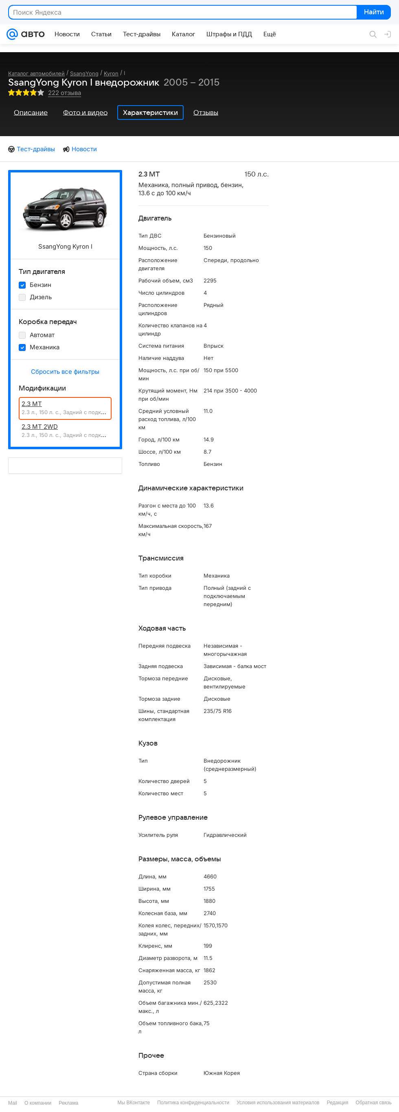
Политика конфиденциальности (193, 1102)
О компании (37, 1103)
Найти (373, 12)
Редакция (338, 1102)
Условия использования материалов (278, 1102)
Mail (12, 1103)
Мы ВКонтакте (133, 1102)
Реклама (68, 1103)
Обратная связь (374, 1102)
